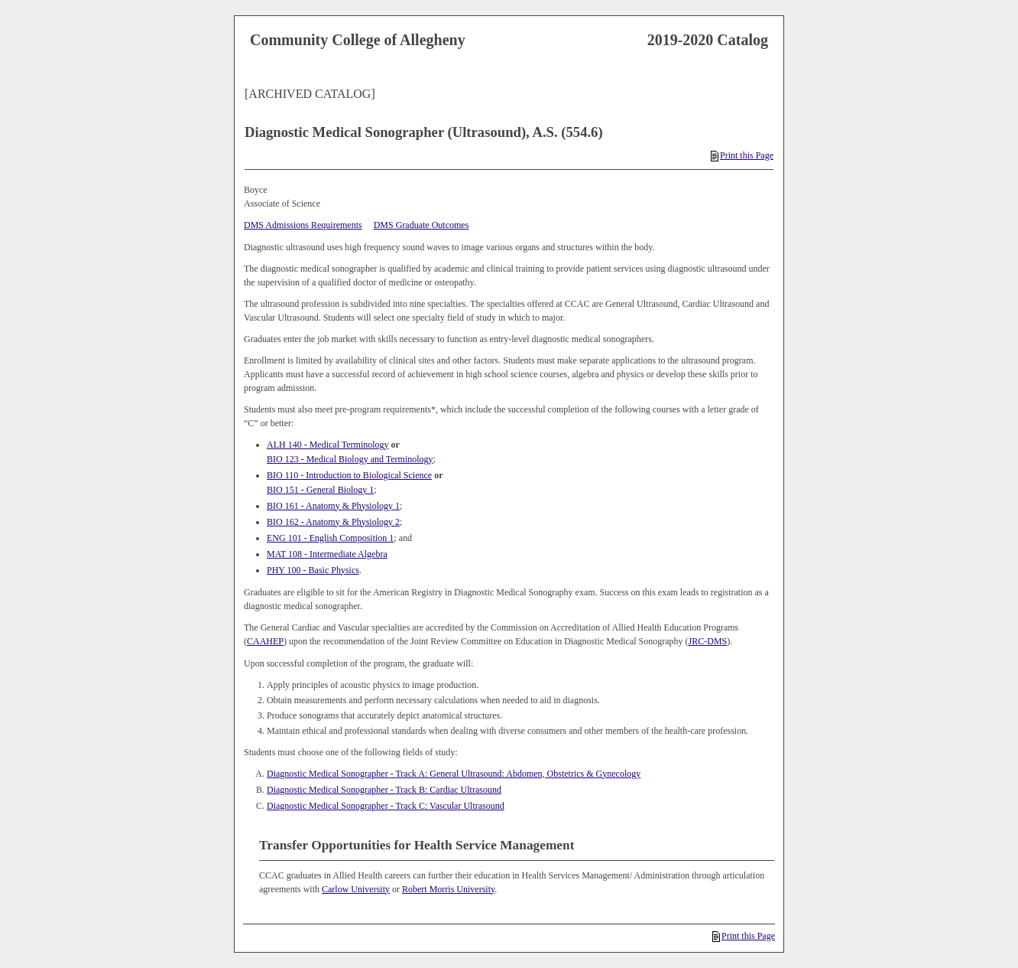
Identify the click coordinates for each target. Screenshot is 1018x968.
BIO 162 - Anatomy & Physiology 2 (333, 522)
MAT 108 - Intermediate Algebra (327, 554)
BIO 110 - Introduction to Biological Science (349, 475)
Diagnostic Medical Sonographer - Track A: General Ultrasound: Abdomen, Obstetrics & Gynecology (453, 773)
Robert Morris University (448, 889)
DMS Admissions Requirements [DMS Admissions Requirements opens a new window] (303, 225)
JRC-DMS (708, 641)
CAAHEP (265, 641)
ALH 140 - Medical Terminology (328, 444)
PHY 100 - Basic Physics (313, 570)
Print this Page (742, 155)
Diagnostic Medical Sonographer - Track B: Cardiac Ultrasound (384, 789)
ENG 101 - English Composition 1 (330, 538)
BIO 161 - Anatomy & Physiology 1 (333, 505)
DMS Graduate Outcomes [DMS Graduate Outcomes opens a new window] (421, 225)
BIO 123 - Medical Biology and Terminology (350, 459)
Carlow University (356, 889)
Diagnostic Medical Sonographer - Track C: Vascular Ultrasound (385, 805)
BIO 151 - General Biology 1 (320, 489)
